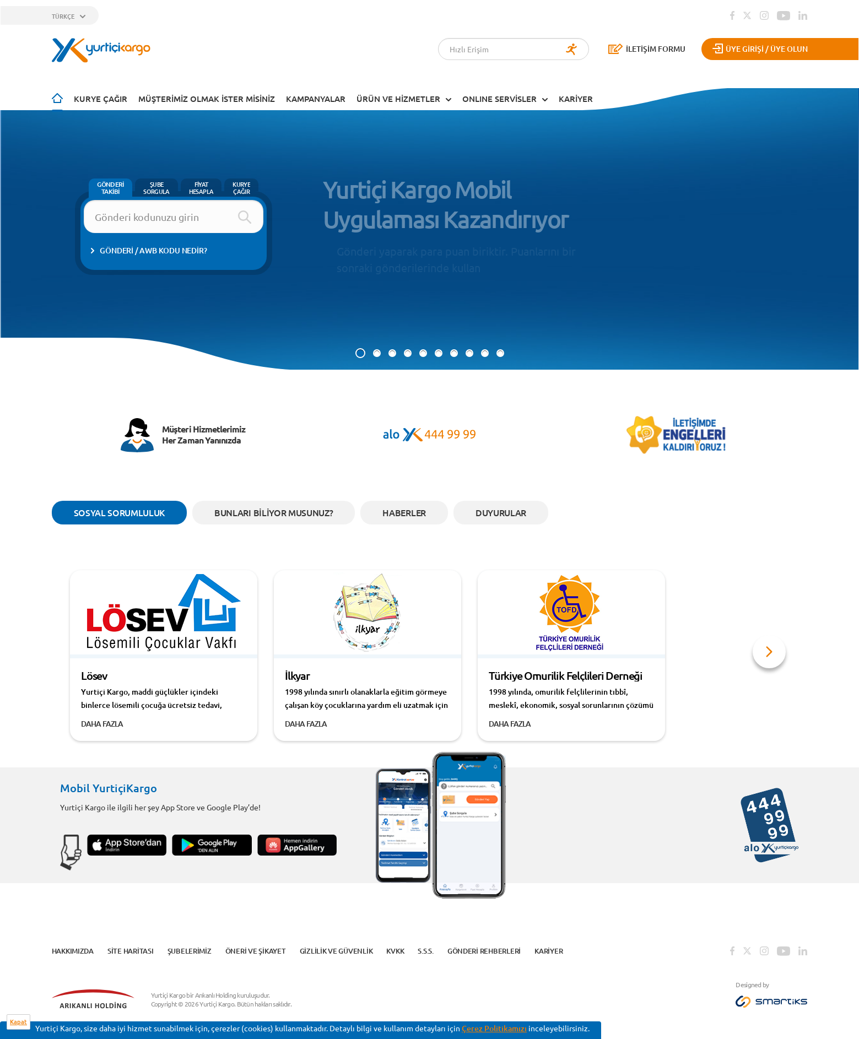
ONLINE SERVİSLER (499, 98)
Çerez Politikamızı (494, 1028)
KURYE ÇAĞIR (241, 188)
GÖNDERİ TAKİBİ (110, 188)
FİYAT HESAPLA (201, 188)
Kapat (18, 1021)
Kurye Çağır (100, 98)
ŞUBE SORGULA (156, 188)
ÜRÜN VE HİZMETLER (398, 98)
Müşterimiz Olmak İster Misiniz (206, 98)
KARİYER (576, 98)
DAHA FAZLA (102, 723)
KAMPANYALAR (315, 98)
